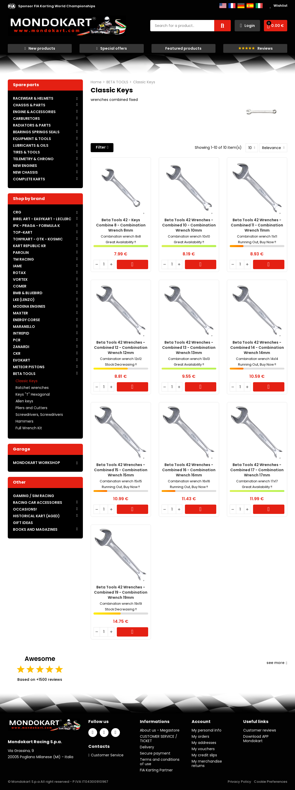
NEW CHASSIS (25, 172)
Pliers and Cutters (31, 407)
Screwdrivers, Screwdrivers (39, 414)
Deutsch (241, 5)
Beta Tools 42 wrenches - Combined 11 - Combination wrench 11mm (257, 225)
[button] (56, 6)
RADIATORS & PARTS (32, 125)
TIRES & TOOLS (26, 152)
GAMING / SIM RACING (33, 495)
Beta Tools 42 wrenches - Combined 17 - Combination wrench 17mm (257, 470)
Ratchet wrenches (32, 387)
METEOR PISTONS (29, 367)
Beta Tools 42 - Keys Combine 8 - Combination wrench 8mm (121, 225)
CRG (17, 212)
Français (231, 5)
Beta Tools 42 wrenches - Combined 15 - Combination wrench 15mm (120, 470)
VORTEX (20, 279)
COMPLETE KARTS (29, 179)
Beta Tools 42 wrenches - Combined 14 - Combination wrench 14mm (257, 347)
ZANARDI (21, 346)
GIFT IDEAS (23, 522)
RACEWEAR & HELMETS (33, 98)
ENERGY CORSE (26, 319)
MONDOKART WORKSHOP (36, 462)
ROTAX (19, 272)
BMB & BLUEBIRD (27, 293)
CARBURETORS (26, 118)
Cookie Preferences (270, 781)
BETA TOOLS (24, 373)
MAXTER (20, 313)
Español (250, 5)
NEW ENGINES (25, 165)
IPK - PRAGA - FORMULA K (36, 225)
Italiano (259, 5)
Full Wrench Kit (29, 428)
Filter (101, 147)
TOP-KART (22, 232)
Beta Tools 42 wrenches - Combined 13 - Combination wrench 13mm (188, 347)
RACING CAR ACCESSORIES (37, 502)
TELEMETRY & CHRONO (33, 158)
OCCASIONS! (25, 509)
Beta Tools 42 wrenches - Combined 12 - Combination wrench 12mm (120, 347)
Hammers (24, 421)
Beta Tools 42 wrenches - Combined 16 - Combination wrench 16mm (188, 470)
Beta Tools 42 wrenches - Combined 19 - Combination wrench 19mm (120, 592)
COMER (19, 286)
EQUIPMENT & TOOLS (32, 138)
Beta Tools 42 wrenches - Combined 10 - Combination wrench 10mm (189, 225)
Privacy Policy (239, 781)
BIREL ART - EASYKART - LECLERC (42, 219)
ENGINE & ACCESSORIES (34, 111)
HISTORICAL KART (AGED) (36, 516)
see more (277, 662)
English (222, 5)
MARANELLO (24, 326)
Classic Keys (27, 380)
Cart (132, 264)
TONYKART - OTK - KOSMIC (38, 239)
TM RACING (23, 259)
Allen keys (24, 401)
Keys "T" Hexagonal (33, 394)
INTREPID (21, 333)
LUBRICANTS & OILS (30, 145)
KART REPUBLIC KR (29, 245)
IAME (17, 266)
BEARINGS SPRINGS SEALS (36, 132)
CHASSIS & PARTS (29, 105)
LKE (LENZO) (24, 299)
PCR (16, 340)
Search (222, 25)
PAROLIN (21, 252)
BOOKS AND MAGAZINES (35, 529)
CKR (16, 353)
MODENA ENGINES (29, 306)
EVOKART (21, 360)
